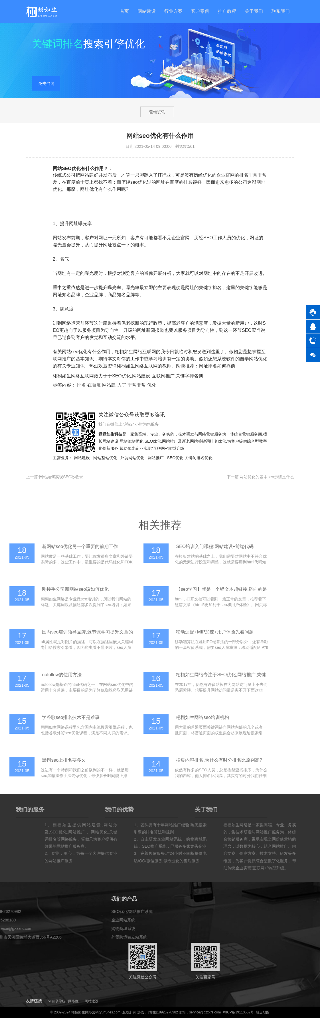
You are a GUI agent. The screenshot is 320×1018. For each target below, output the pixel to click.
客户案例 (200, 11)
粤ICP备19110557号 (238, 1012)
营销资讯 (157, 112)
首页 (124, 11)
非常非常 (136, 385)
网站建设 (146, 11)
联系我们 (281, 11)
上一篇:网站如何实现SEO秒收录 (54, 477)
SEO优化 (153, 441)
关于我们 (254, 11)
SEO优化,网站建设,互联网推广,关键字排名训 (157, 375)
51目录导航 (56, 1001)
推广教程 (227, 11)
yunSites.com (110, 1012)
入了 (121, 385)
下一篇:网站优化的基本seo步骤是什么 (260, 477)
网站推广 (170, 441)
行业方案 (173, 11)
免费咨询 (46, 84)
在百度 (94, 385)
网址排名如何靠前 (217, 365)
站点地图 (263, 1012)
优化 (151, 385)
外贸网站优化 (132, 457)
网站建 (109, 385)
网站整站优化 (131, 441)
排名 (81, 385)
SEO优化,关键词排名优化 (189, 457)
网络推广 (75, 1001)
